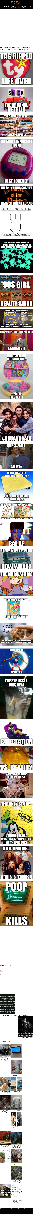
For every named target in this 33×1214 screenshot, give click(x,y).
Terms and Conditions (11, 1210)
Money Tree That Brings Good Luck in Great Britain (16, 1181)
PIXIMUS (16, 1)
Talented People (16, 1075)
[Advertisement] (16, 27)
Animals (7, 6)
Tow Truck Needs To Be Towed (5, 1146)
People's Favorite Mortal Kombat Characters (5, 1111)
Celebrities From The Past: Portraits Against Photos (16, 1127)
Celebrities (21, 6)
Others (13, 8)
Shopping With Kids (16, 1164)
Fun (29, 6)
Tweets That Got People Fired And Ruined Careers (5, 1165)
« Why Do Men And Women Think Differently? (14, 1015)
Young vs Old (16, 1110)
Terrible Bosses (16, 1058)
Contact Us (2, 1210)
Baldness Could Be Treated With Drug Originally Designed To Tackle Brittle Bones (5, 1061)
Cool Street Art (16, 1091)
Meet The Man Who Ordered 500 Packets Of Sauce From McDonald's (16, 1200)
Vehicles (21, 8)
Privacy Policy (21, 1210)
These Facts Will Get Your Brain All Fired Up (5, 1092)
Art (13, 6)
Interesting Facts (27, 1038)
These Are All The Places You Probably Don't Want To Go (16, 1146)
